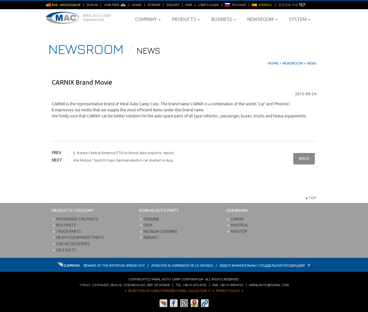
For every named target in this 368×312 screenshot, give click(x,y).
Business (223, 19)
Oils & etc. (66, 250)
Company (148, 19)
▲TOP (310, 198)
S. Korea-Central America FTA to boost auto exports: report (123, 153)
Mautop (239, 231)
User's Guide (208, 5)
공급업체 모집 (291, 5)
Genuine (151, 219)
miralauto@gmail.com (269, 285)
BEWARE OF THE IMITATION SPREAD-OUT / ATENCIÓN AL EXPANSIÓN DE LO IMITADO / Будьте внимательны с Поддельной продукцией (184, 265)
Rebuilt (150, 237)
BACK (304, 158)
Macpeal (239, 225)
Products (186, 19)
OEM (147, 225)
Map (188, 5)
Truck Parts (68, 231)
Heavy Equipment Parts (80, 237)
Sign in (92, 5)
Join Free (115, 5)
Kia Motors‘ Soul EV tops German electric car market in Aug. (124, 160)
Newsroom (262, 19)
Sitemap (153, 5)
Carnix (237, 219)
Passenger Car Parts (77, 219)
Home (136, 5)
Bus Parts (66, 225)
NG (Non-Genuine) (160, 231)
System (299, 19)
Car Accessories (73, 243)
